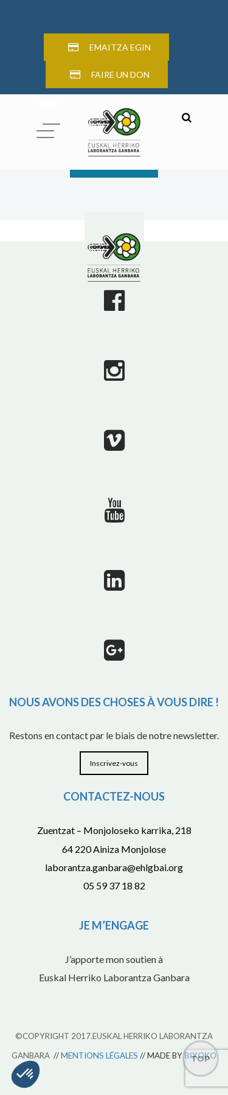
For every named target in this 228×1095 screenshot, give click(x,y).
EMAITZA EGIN (120, 47)
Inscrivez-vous (114, 763)
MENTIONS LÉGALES (99, 1055)
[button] (25, 1074)
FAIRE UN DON (120, 74)
